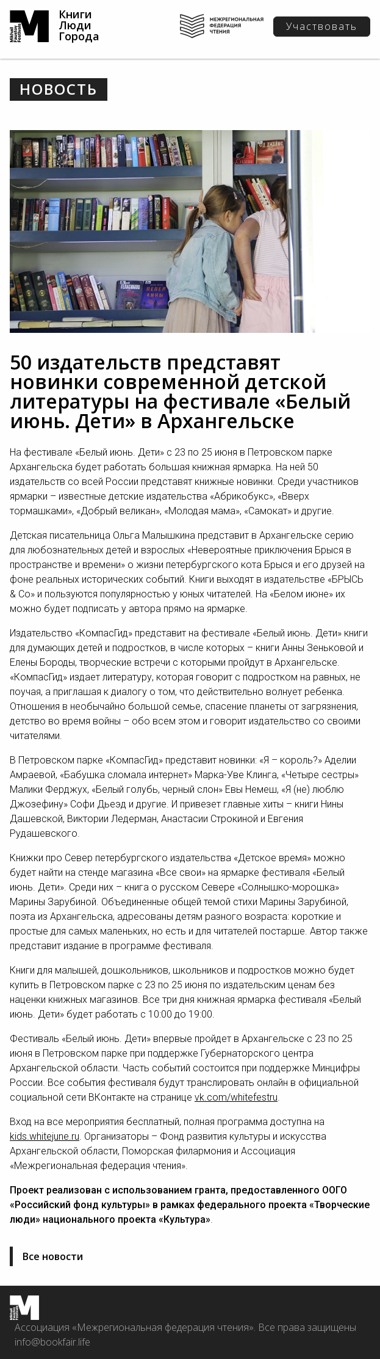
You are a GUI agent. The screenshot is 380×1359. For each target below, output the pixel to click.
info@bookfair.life (52, 1342)
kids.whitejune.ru (44, 1136)
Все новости (53, 1256)
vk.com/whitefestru (236, 1097)
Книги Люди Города (79, 25)
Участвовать (321, 26)
